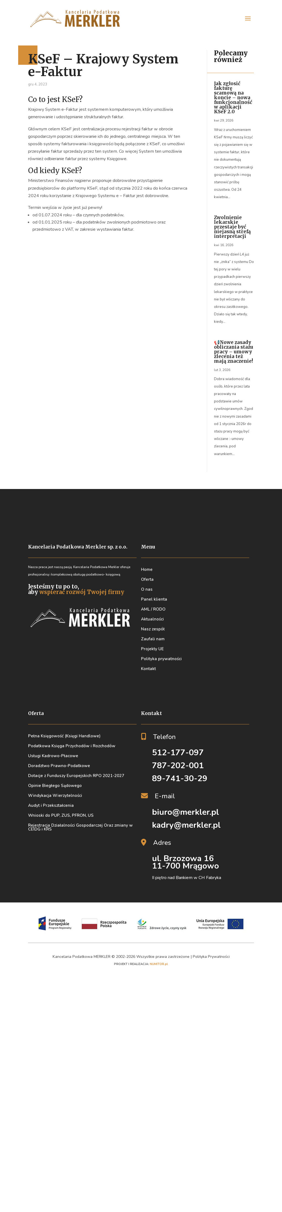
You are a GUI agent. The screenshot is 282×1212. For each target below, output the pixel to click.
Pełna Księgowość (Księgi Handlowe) (64, 736)
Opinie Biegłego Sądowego (55, 785)
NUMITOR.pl (159, 964)
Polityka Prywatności (211, 956)
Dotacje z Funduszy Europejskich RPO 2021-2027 (76, 775)
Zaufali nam (153, 639)
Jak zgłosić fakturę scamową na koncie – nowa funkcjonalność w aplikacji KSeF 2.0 (233, 97)
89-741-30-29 (179, 778)
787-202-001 (178, 765)
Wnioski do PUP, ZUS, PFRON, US (61, 815)
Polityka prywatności (161, 659)
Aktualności (152, 619)
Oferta (147, 579)
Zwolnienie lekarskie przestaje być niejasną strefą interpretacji (232, 226)
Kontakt (148, 668)
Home (147, 569)
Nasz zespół (153, 629)
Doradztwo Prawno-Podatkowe (59, 765)
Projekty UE (152, 649)
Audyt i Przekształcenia (51, 805)
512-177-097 (178, 752)
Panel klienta (154, 599)
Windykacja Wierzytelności (55, 795)
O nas (147, 589)
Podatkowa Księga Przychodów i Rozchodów (71, 746)
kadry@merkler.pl (186, 825)
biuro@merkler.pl (185, 812)
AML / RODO (153, 609)
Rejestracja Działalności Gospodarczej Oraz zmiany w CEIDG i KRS (80, 827)
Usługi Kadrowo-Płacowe (53, 756)
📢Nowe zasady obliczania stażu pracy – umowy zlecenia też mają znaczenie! (233, 351)
